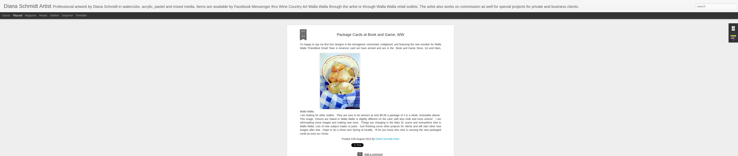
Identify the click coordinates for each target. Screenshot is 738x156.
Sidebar (54, 15)
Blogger (380, 154)
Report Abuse (392, 154)
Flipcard (17, 15)
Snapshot (67, 15)
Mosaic (43, 15)
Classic (6, 15)
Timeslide (81, 15)
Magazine (31, 15)
